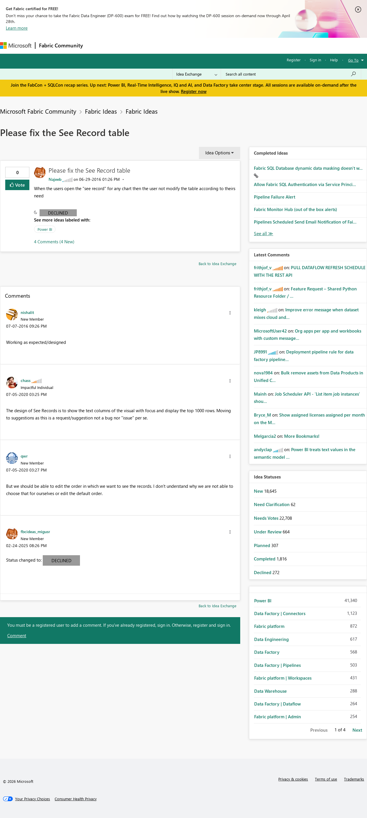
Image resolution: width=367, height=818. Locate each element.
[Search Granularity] (197, 74)
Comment (16, 635)
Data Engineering (271, 639)
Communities (171, 45)
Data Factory (266, 652)
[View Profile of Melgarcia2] (265, 436)
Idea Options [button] (217, 153)
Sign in (315, 59)
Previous (318, 730)
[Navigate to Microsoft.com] (15, 45)
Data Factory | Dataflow (277, 704)
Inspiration (122, 45)
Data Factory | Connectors (279, 613)
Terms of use (326, 778)
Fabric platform (269, 626)
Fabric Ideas (101, 111)
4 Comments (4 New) (54, 241)
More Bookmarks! (302, 436)
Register (294, 59)
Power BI (45, 229)
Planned (262, 545)
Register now (193, 91)
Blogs (197, 45)
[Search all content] (291, 74)
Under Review (268, 532)
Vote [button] (19, 185)
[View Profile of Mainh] (260, 394)
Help (334, 59)
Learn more (17, 28)
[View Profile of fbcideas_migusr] (35, 531)
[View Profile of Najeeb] (55, 179)
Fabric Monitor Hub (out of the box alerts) (295, 209)
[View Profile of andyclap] (263, 449)
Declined (58, 213)
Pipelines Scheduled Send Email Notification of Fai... (305, 222)
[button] (230, 313)
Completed (265, 559)
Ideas (145, 45)
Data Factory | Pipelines (277, 665)
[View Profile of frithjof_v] (263, 267)
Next (357, 730)
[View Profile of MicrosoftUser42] (270, 331)
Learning (220, 45)
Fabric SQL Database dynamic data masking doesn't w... (308, 168)
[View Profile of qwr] (24, 456)
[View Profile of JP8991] (260, 352)
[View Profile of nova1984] (263, 373)
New (259, 491)
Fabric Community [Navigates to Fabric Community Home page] (61, 45)
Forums (96, 45)
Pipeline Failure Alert (274, 197)
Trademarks (354, 778)
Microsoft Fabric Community (38, 111)
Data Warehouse (270, 691)
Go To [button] (353, 60)
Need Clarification (272, 504)
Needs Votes (266, 518)
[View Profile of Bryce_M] (262, 415)
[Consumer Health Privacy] (76, 799)
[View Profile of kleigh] (260, 309)
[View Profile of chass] (26, 380)
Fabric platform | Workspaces (282, 678)
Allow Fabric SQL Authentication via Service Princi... (305, 184)
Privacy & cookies (293, 778)
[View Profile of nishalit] (27, 312)
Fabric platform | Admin (277, 716)
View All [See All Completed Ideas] (263, 233)
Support (244, 45)
